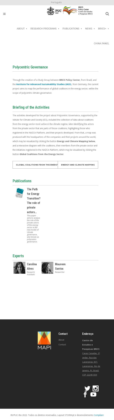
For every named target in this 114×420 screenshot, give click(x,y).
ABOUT (22, 28)
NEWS (90, 28)
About (61, 339)
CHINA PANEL (101, 43)
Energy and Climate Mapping (78, 165)
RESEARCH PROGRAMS (45, 28)
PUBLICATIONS (72, 28)
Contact (62, 344)
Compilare (99, 415)
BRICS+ (103, 28)
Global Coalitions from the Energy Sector (42, 165)
